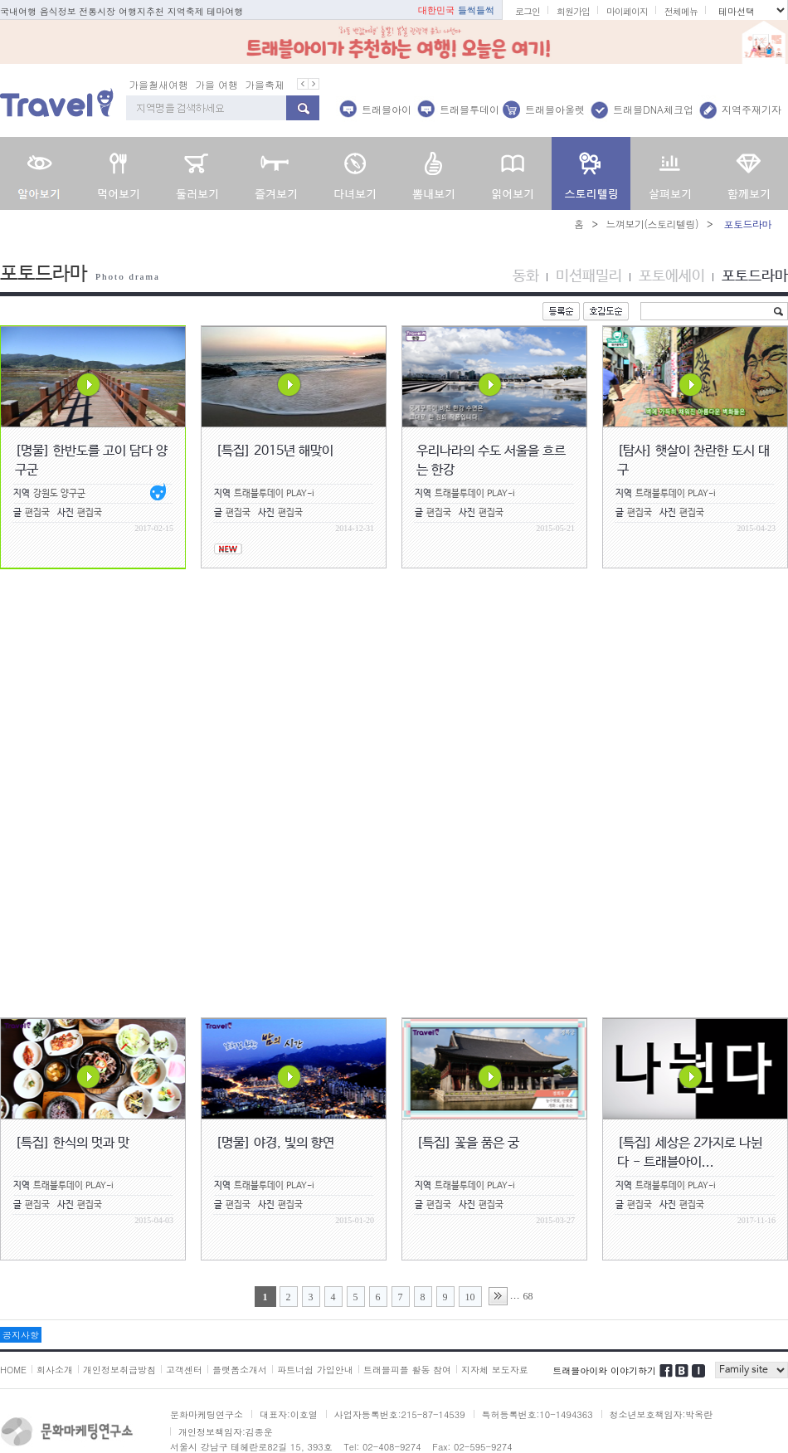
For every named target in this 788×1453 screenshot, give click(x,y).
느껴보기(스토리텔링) (652, 224)
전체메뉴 (681, 11)
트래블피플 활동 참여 (407, 1369)
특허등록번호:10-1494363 (537, 1414)
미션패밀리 (589, 276)
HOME (13, 1369)
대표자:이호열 (289, 1414)
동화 (526, 276)
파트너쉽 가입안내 (315, 1369)
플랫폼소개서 (239, 1369)
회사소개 (54, 1369)
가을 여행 (216, 84)
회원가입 (573, 11)
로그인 (527, 11)
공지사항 (20, 1335)
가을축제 (265, 84)
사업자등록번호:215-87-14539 (399, 1414)
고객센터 (184, 1369)
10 (470, 1297)
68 (528, 1296)
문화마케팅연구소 (206, 1414)
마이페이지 (627, 11)
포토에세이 (672, 276)
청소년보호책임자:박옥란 (661, 1414)
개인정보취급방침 (119, 1369)
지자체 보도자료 (494, 1369)
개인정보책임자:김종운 (225, 1432)
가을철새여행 (158, 84)
